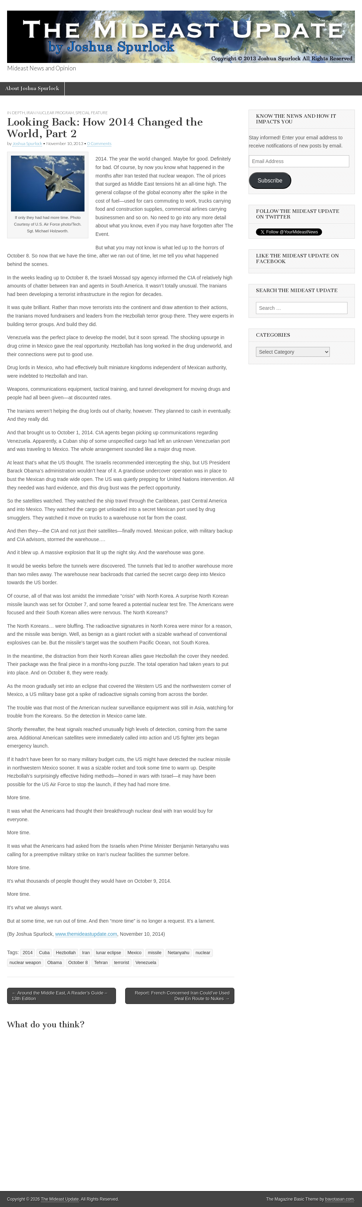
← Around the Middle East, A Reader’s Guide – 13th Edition (59, 995)
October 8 (78, 962)
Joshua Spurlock (27, 143)
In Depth (16, 112)
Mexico (134, 952)
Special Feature (91, 112)
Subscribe (270, 181)
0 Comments (99, 143)
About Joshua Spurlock (32, 89)
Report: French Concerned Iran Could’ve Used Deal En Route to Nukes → (182, 995)
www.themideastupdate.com (86, 934)
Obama (54, 962)
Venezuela (145, 962)
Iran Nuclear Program (50, 112)
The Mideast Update (60, 1199)
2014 (28, 952)
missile (154, 952)
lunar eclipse (108, 952)
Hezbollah (66, 952)
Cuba (44, 952)
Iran (86, 952)
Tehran (101, 962)
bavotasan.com (339, 1199)
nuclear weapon (25, 962)
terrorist (121, 962)
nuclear (202, 952)
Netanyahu (178, 952)
